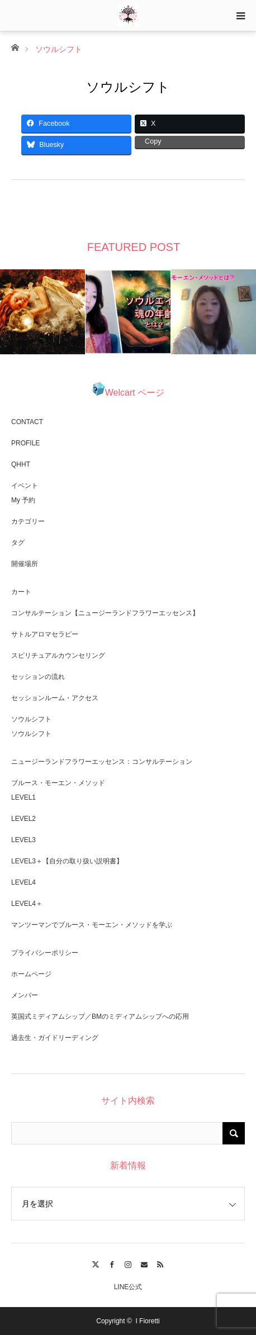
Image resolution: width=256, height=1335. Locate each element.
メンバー (24, 995)
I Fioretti (147, 1321)
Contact (144, 1263)
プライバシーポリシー (44, 953)
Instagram (128, 1263)
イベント (24, 486)
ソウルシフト (31, 719)
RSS (160, 1263)
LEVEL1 (23, 797)
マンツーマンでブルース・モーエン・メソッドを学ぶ (91, 925)
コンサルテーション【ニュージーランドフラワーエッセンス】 (105, 613)
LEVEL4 (23, 882)
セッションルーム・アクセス (54, 698)
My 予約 (23, 500)
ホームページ (31, 974)
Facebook (112, 1263)
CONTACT (27, 422)
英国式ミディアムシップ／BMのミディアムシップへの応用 (100, 1016)
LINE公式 (128, 1287)
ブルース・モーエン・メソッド (58, 783)
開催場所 (24, 564)
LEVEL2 (23, 819)
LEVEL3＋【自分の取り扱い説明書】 (67, 861)
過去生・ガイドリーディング (54, 1038)
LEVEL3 (23, 840)
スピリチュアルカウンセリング (58, 655)
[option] (43, 311)
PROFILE (25, 443)
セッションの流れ (38, 677)
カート (21, 592)
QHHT (20, 464)
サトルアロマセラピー (44, 634)
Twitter (96, 1263)
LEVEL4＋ (26, 904)
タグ (18, 543)
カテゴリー (28, 521)
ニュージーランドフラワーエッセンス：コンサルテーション (101, 762)
